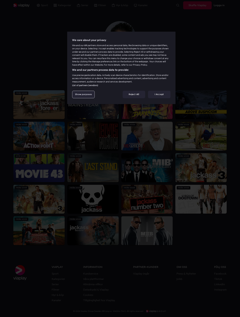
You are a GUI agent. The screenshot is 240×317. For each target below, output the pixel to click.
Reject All (134, 94)
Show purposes (83, 94)
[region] (121, 68)
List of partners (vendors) (85, 85)
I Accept (159, 94)
